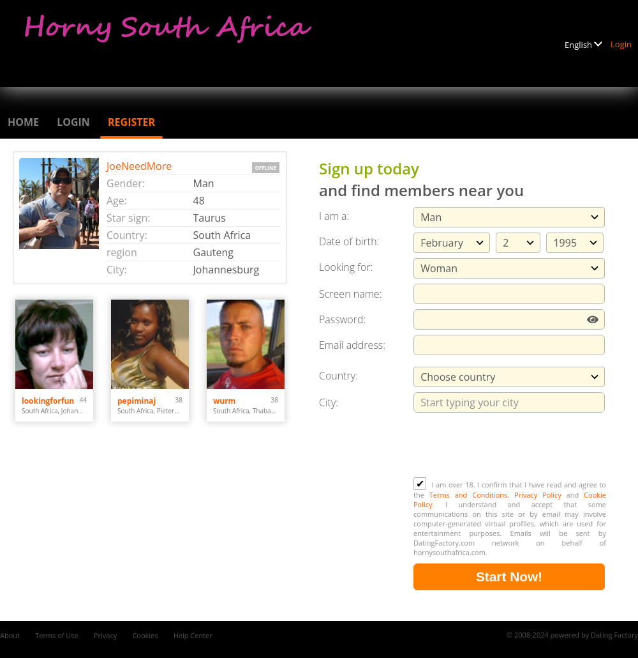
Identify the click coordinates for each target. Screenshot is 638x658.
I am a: (334, 216)
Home (23, 122)
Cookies (145, 635)
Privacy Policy (537, 495)
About (10, 635)
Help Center (193, 635)
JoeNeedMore (139, 166)
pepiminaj (136, 400)
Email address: (352, 345)
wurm (224, 400)
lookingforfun (48, 400)
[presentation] (510, 446)
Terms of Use (56, 635)
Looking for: (346, 267)
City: (328, 402)
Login (621, 44)
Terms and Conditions (468, 495)
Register (131, 122)
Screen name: (350, 294)
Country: (338, 376)
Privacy (105, 635)
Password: (342, 319)
